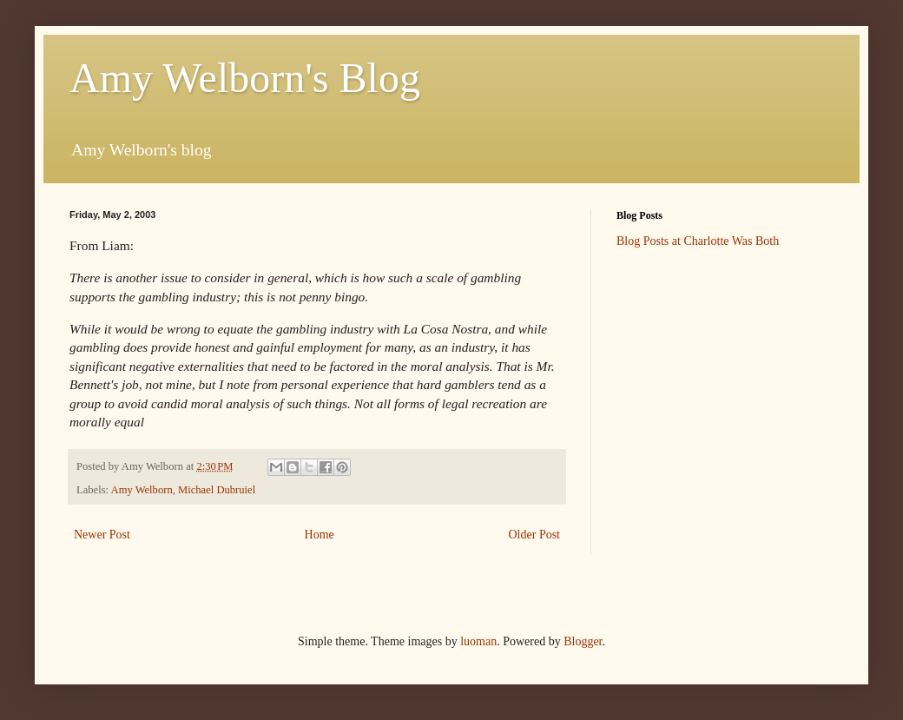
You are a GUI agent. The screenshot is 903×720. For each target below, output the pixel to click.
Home (319, 534)
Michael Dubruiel (216, 490)
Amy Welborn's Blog (244, 78)
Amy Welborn (142, 490)
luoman (478, 641)
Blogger (583, 641)
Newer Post (102, 534)
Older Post (535, 534)
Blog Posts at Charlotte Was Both (697, 241)
